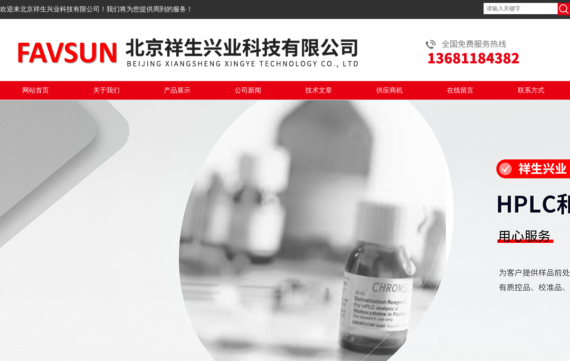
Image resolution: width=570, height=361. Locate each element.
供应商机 (389, 90)
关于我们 (106, 90)
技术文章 (318, 90)
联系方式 (531, 90)
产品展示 (177, 90)
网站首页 (35, 90)
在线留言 (460, 90)
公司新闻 (248, 90)
